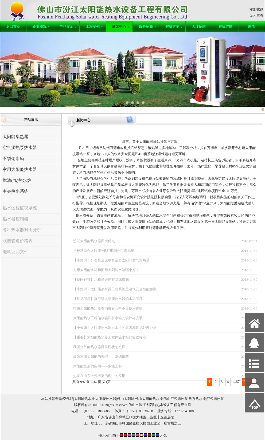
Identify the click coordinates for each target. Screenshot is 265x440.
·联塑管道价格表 (17, 244)
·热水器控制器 (15, 222)
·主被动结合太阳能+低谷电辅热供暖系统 (103, 254)
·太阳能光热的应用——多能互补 (97, 370)
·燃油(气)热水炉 (16, 180)
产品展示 (67, 26)
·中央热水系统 (15, 191)
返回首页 (13, 27)
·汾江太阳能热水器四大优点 (93, 245)
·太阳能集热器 (15, 136)
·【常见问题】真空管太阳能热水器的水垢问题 (107, 302)
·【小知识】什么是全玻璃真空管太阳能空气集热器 (111, 264)
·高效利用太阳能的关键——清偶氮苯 (100, 360)
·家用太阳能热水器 (19, 169)
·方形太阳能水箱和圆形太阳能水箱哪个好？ (105, 273)
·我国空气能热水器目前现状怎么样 (98, 351)
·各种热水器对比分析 (21, 233)
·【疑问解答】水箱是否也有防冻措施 (100, 283)
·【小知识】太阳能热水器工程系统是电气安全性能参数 (114, 293)
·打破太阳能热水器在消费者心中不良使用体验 (107, 312)
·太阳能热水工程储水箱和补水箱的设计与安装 (107, 322)
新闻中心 (120, 26)
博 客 (252, 27)
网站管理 (10, 435)
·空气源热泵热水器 (19, 147)
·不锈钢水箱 (13, 158)
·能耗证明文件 (15, 255)
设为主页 (256, 15)
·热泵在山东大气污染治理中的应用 (98, 379)
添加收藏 (256, 9)
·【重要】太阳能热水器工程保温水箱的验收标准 (109, 341)
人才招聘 (199, 27)
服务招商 (147, 26)
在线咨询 (225, 27)
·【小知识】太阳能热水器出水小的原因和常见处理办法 (114, 331)
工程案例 (94, 26)
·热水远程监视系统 (19, 211)
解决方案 (173, 26)
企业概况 (41, 26)
